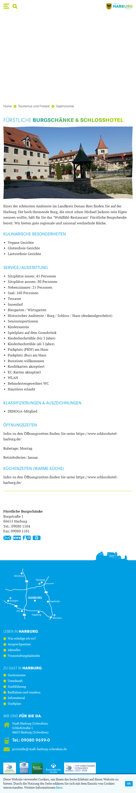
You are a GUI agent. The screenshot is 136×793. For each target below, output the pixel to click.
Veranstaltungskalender (24, 656)
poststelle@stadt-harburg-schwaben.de (39, 749)
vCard (27, 538)
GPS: (36, 538)
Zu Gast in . (23, 667)
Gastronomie (62, 106)
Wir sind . (22, 715)
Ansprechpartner (19, 644)
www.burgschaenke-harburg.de (17, 538)
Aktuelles (14, 650)
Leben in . (21, 631)
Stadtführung (17, 687)
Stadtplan (14, 704)
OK (129, 783)
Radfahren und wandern (24, 692)
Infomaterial (16, 698)
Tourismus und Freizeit (32, 106)
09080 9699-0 (35, 740)
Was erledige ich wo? (22, 638)
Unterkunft (15, 681)
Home (7, 106)
